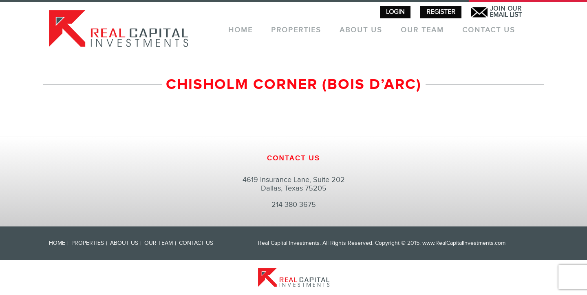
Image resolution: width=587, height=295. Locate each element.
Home (240, 30)
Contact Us (488, 30)
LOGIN (395, 12)
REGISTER (440, 12)
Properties (296, 30)
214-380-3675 (293, 204)
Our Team (422, 30)
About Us (361, 30)
